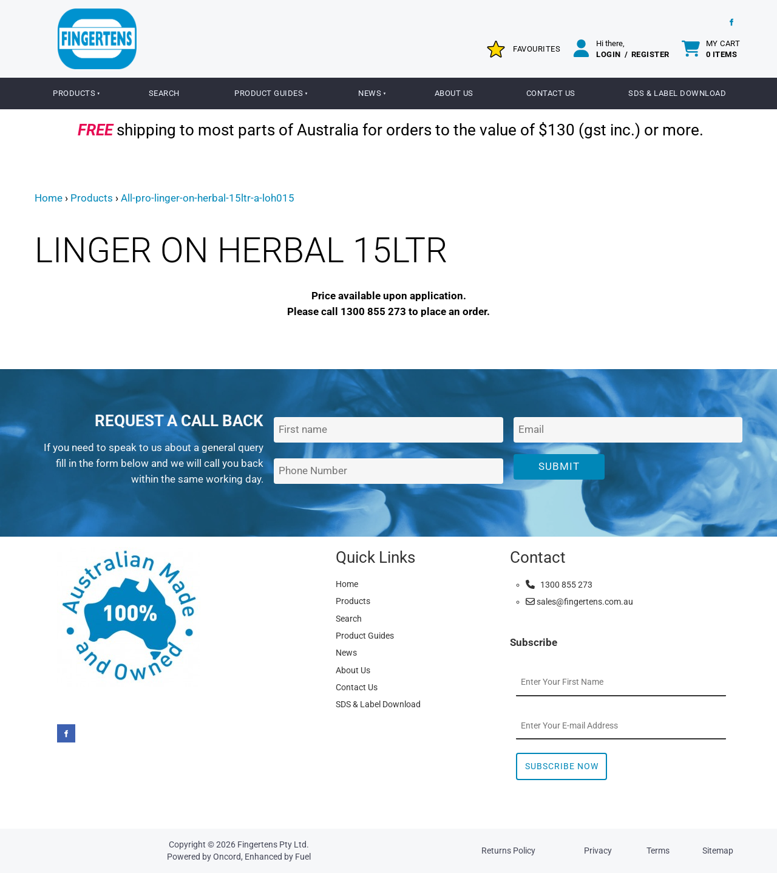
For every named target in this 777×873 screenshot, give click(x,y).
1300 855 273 (559, 584)
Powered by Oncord (204, 856)
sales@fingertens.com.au (579, 601)
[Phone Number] (388, 471)
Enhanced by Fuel (278, 856)
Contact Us (550, 93)
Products (74, 93)
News (369, 93)
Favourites (536, 48)
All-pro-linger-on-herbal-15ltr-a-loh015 (207, 198)
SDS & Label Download (677, 93)
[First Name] (388, 430)
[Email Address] (628, 430)
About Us (454, 93)
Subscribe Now (562, 766)
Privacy (598, 850)
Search (164, 93)
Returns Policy (508, 850)
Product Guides (268, 93)
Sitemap (717, 850)
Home (49, 198)
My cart (723, 49)
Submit (559, 466)
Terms (658, 850)
